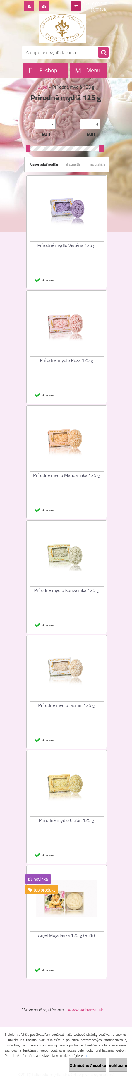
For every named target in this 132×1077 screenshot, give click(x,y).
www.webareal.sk (85, 1009)
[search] (103, 52)
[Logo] (62, 28)
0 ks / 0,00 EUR (95, 4)
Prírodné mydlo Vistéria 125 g (66, 245)
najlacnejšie (72, 164)
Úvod (42, 86)
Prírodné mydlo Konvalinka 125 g (66, 590)
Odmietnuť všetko (87, 1065)
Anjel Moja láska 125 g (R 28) (66, 935)
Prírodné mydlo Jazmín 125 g (66, 705)
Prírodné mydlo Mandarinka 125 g (66, 475)
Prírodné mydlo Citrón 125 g (66, 820)
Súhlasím (118, 1065)
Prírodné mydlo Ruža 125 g (66, 360)
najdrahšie (97, 164)
